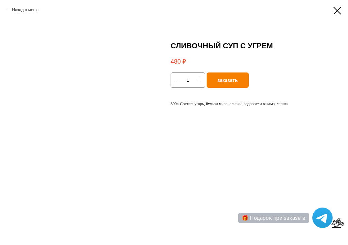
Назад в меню (25, 9)
